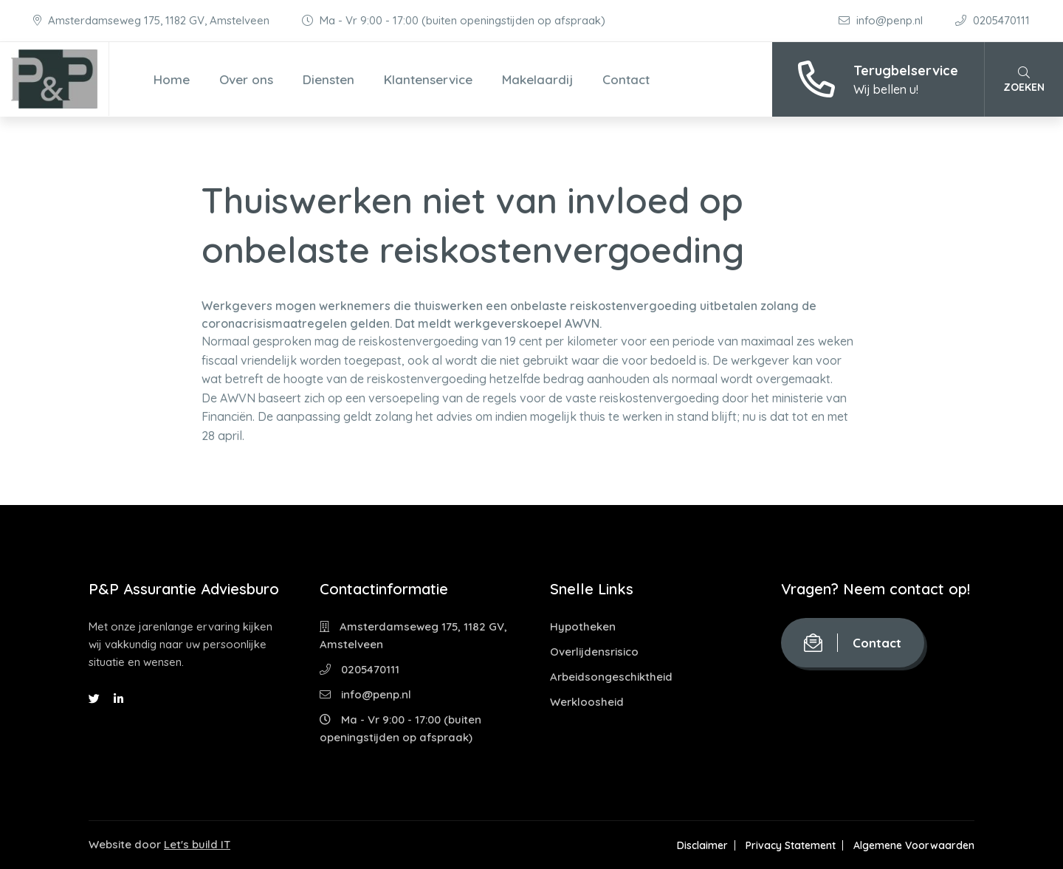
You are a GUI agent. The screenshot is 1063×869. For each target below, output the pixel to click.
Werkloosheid (587, 702)
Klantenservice (428, 79)
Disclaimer (702, 845)
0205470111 (992, 20)
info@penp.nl (882, 20)
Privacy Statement (791, 845)
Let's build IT (197, 844)
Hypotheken (583, 626)
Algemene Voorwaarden (913, 845)
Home (172, 79)
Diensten (328, 79)
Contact (626, 79)
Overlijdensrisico (594, 652)
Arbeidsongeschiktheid (611, 677)
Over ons (246, 79)
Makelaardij (537, 79)
